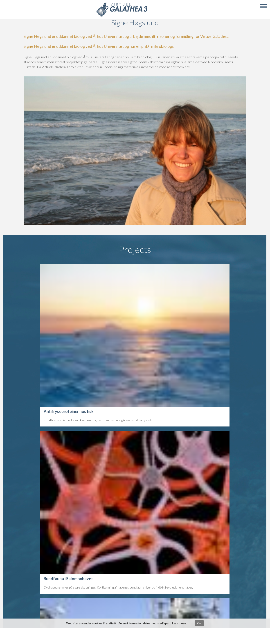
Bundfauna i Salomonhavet (68, 578)
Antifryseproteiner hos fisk (69, 411)
